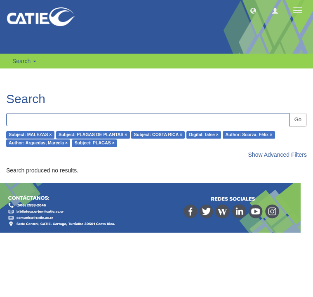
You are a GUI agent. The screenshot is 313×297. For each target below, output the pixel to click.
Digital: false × (203, 134)
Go (297, 119)
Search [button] (24, 61)
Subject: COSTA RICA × (158, 134)
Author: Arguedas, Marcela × (38, 143)
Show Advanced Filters (277, 154)
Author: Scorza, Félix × (248, 134)
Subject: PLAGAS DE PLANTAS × (93, 134)
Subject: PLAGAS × (95, 143)
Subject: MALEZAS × (30, 134)
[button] (253, 10)
